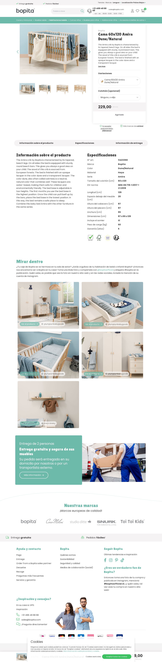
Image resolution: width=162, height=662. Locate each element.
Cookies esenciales (93, 656)
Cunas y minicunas (24, 20)
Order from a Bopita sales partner (33, 577)
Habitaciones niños (109, 20)
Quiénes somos (68, 569)
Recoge (20, 586)
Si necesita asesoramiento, (107, 136)
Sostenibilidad (67, 573)
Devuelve (21, 581)
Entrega (20, 573)
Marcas (109, 2)
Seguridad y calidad (70, 577)
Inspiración (22, 623)
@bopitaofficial (105, 278)
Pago (19, 569)
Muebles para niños (91, 20)
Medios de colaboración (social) (76, 581)
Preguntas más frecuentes (30, 590)
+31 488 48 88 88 (99, 9)
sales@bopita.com (116, 9)
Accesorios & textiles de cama (132, 20)
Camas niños (75, 20)
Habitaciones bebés (58, 20)
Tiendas (101, 2)
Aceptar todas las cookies (116, 656)
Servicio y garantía (25, 594)
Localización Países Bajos (134, 2)
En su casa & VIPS (25, 619)
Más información (34, 489)
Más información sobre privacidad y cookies (81, 651)
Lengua (117, 2)
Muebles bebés (41, 20)
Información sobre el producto (36, 151)
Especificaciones (84, 151)
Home (19, 27)
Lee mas (101, 74)
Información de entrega (129, 151)
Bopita (101, 38)
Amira (46, 27)
